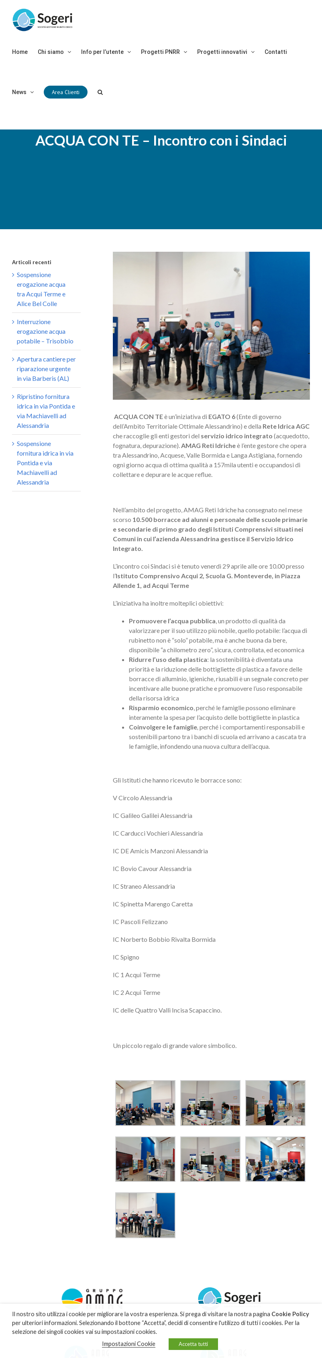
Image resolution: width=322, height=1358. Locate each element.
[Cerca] (100, 92)
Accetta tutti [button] (193, 1344)
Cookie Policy (290, 1314)
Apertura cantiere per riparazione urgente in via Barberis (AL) (46, 368)
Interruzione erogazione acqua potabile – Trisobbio (45, 331)
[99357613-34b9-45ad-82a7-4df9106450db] (211, 326)
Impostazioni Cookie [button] (128, 1343)
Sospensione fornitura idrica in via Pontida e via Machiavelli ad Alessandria (45, 463)
